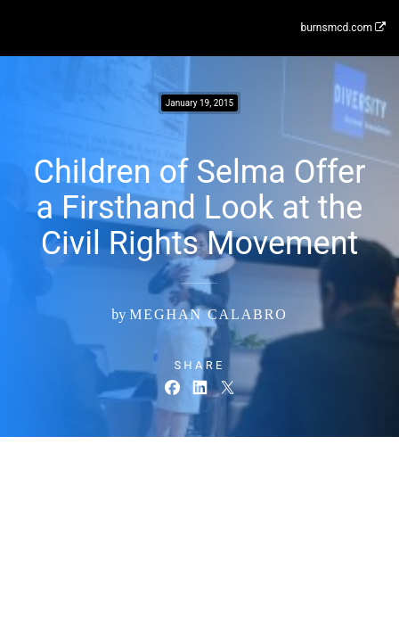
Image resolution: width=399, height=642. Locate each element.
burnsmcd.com (343, 27)
